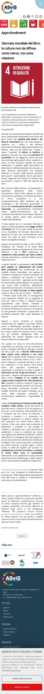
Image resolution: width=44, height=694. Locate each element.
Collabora (6, 635)
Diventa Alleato (9, 632)
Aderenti (6, 608)
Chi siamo (6, 603)
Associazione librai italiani (16, 469)
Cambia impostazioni (22, 678)
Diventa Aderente (10, 629)
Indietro (22, 536)
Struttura (6, 614)
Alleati (5, 611)
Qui (3, 665)
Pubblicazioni (8, 617)
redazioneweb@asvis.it (13, 514)
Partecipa (6, 624)
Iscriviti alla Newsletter (11, 647)
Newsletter (7, 642)
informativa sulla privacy (11, 670)
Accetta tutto (22, 687)
